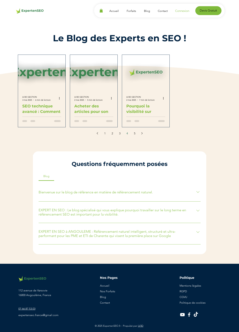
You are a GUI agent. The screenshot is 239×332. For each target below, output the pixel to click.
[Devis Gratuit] (208, 10)
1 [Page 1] (105, 133)
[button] (101, 11)
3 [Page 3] (119, 133)
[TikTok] (196, 314)
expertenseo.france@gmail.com (38, 315)
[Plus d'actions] (61, 98)
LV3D (140, 325)
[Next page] (142, 133)
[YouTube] (182, 314)
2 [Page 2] (112, 133)
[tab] (46, 176)
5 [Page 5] (134, 133)
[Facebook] (189, 314)
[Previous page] (97, 133)
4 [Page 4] (127, 133)
